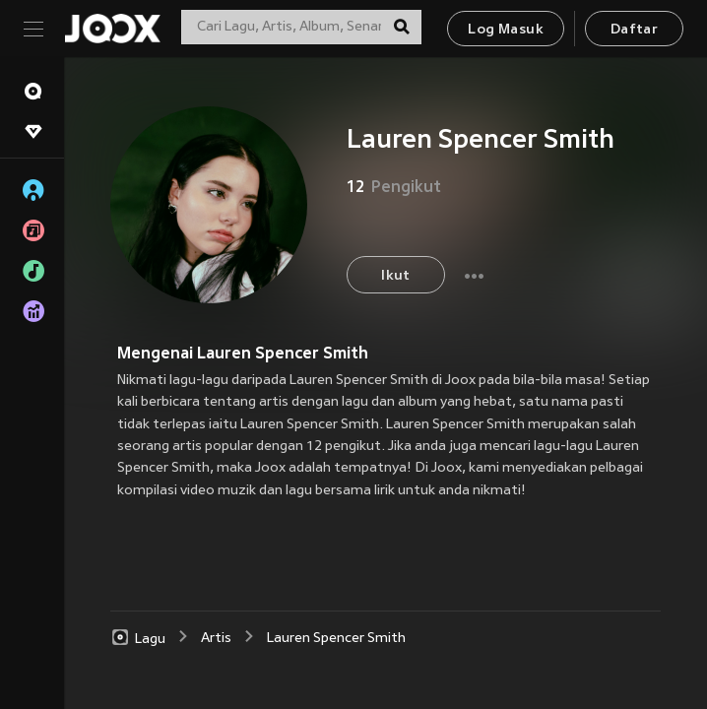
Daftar (634, 30)
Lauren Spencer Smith (336, 638)
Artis (216, 638)
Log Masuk (506, 30)
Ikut (396, 276)
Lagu (137, 638)
